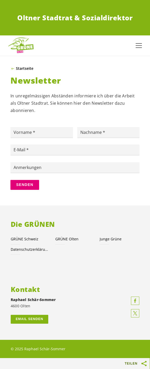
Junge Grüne (111, 238)
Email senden (29, 319)
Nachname (91, 132)
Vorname (23, 132)
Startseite (24, 68)
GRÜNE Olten (67, 238)
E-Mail (20, 150)
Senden (24, 185)
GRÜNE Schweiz (24, 238)
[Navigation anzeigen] (139, 45)
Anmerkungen (27, 167)
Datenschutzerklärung (30, 249)
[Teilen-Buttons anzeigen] (144, 363)
